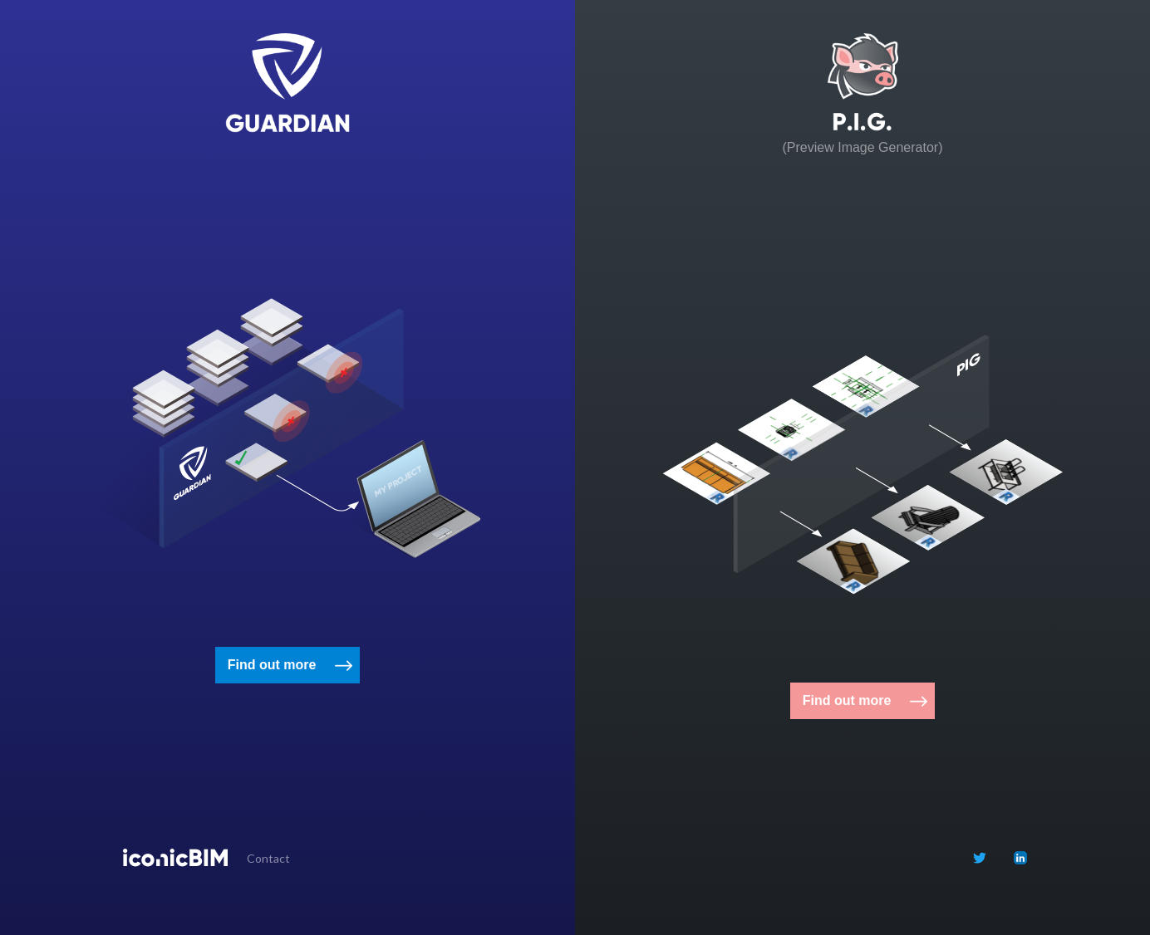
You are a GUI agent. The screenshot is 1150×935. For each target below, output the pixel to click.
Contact (268, 858)
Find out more (272, 665)
